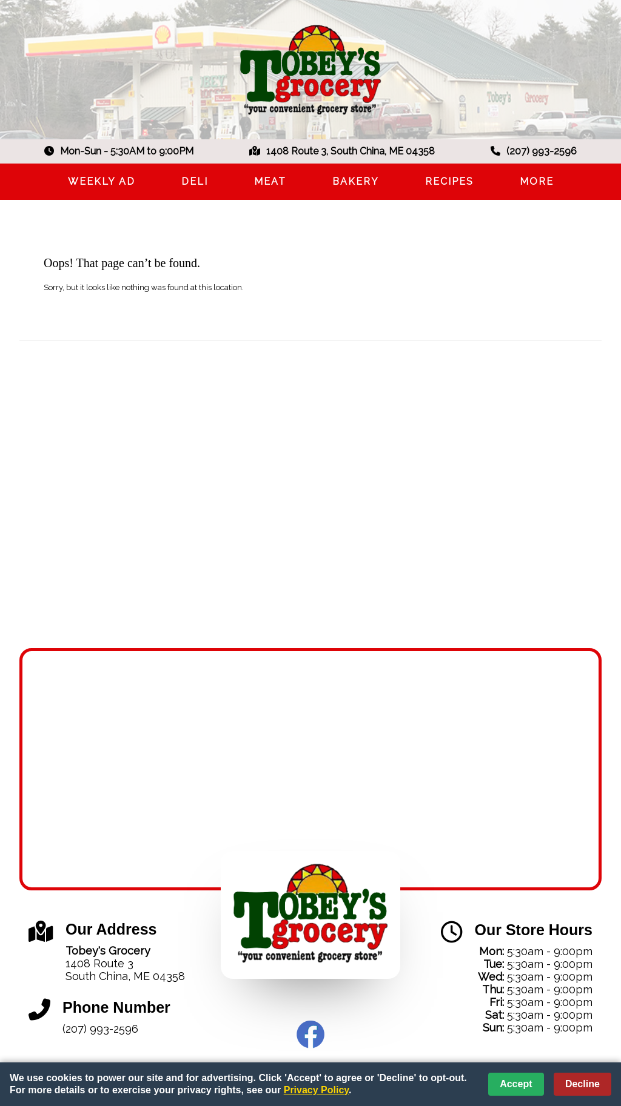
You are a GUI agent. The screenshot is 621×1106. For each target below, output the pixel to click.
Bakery (355, 181)
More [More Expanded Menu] (537, 181)
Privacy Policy (316, 1090)
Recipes (449, 181)
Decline (582, 1084)
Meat (270, 181)
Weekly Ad (101, 181)
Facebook (310, 1034)
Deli (194, 181)
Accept (516, 1084)
